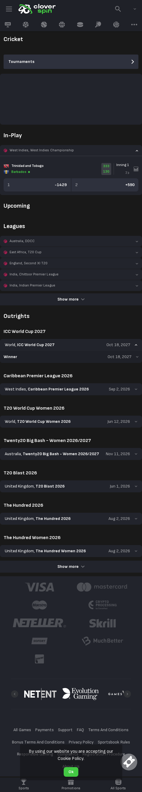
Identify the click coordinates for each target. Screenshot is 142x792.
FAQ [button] (80, 729)
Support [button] (65, 729)
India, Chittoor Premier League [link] (34, 274)
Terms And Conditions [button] (108, 729)
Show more (70, 299)
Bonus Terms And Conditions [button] (38, 742)
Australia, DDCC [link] (22, 241)
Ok (71, 771)
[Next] (127, 694)
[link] (36, 9)
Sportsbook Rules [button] (114, 742)
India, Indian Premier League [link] (32, 285)
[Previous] (14, 694)
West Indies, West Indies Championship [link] (42, 150)
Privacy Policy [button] (81, 742)
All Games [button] (22, 729)
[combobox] (130, 9)
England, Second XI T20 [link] (29, 263)
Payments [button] (44, 729)
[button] (71, 150)
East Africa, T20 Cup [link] (26, 252)
